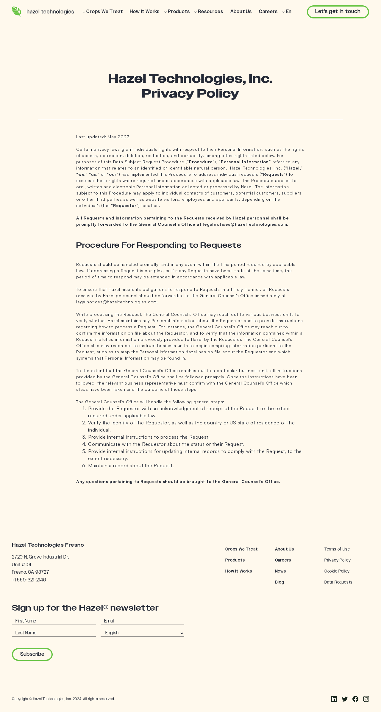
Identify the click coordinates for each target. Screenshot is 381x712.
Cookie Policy (337, 571)
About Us (284, 549)
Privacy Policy (337, 560)
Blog (279, 582)
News (280, 571)
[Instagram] (345, 698)
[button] (102, 12)
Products (235, 560)
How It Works (238, 571)
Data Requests (338, 582)
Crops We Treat (241, 549)
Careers (283, 560)
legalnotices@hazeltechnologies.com (116, 301)
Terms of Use (337, 549)
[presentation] (105, 653)
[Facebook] (334, 698)
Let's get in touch (338, 11)
